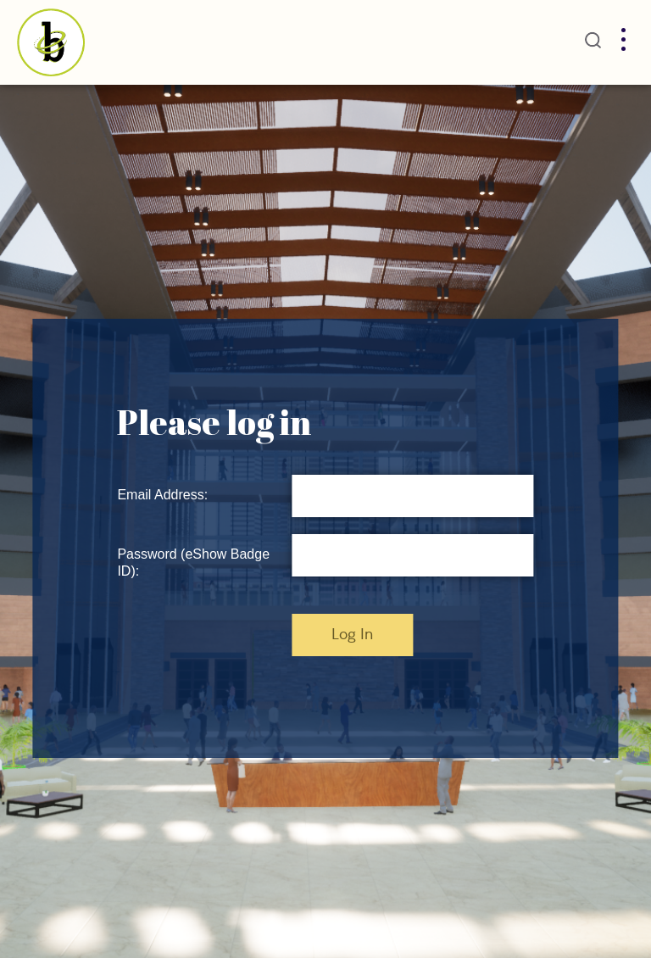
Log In (352, 635)
